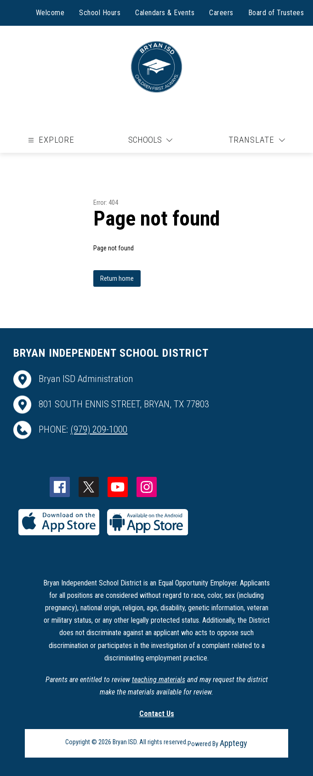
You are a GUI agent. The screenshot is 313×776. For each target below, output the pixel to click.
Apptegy (233, 743)
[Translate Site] (256, 140)
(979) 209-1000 (98, 429)
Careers (221, 12)
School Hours (99, 12)
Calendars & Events (164, 12)
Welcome (50, 12)
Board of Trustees (276, 12)
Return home (117, 278)
